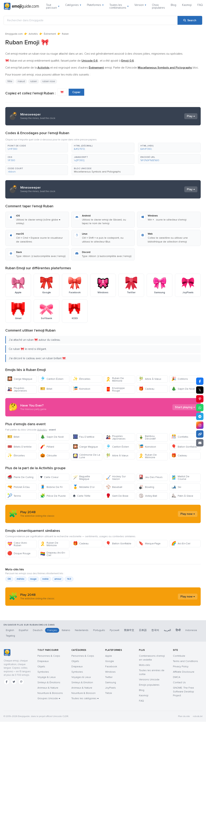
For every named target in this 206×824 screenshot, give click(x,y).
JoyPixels (110, 724)
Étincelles (81, 378)
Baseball (114, 487)
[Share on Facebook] (199, 381)
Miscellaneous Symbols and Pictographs (97, 171)
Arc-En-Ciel (180, 543)
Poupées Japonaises (17, 389)
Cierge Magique (19, 378)
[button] (36, 147)
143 (69, 578)
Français (52, 666)
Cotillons (179, 378)
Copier (76, 92)
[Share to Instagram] (199, 425)
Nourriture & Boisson (83, 729)
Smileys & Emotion (82, 719)
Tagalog (10, 672)
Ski (176, 487)
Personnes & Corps (48, 692)
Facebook (111, 703)
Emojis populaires (149, 721)
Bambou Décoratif (147, 437)
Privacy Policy (180, 703)
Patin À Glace (182, 495)
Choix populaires (158, 6)
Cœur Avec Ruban (17, 544)
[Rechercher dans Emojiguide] (91, 20)
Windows (110, 708)
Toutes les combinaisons (119, 6)
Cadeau (146, 388)
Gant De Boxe (117, 495)
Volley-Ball (148, 495)
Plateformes (95, 5)
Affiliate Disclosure (183, 708)
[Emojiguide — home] (21, 6)
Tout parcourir (52, 6)
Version (140, 5)
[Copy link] (199, 434)
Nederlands (81, 666)
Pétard (47, 446)
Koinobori (81, 388)
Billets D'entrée (19, 446)
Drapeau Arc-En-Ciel (52, 554)
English (10, 666)
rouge (33, 578)
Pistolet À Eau (18, 487)
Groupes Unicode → (48, 735)
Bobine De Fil (51, 487)
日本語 (143, 666)
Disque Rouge (18, 553)
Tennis (14, 495)
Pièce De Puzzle (53, 495)
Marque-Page (150, 543)
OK (9, 578)
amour (57, 578)
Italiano (66, 666)
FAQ (200, 5)
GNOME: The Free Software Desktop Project (183, 728)
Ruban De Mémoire (115, 379)
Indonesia (191, 666)
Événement (50, 33)
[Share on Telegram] (199, 416)
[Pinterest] (21, 718)
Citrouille (48, 455)
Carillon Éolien (51, 378)
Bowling (146, 487)
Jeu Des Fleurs (151, 477)
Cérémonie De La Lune (86, 456)
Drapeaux (43, 697)
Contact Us (179, 719)
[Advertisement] (93, 631)
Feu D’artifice (83, 436)
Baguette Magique (81, 478)
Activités (33, 33)
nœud (21, 81)
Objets (41, 703)
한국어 (155, 666)
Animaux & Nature (47, 724)
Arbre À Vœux (150, 378)
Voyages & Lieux (81, 713)
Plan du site (184, 753)
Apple (108, 692)
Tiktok (108, 729)
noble (45, 578)
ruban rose (48, 81)
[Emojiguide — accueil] (7, 689)
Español (23, 666)
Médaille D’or (84, 487)
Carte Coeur (49, 477)
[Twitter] (14, 718)
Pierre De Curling (20, 477)
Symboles (43, 708)
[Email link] (199, 442)
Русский (114, 666)
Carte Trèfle (81, 495)
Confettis (179, 436)
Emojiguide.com (14, 33)
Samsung (110, 719)
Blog (173, 5)
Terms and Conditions (185, 697)
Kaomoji (187, 5)
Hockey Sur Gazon (116, 478)
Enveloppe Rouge (115, 389)
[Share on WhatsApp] (199, 407)
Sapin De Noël (183, 388)
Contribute (179, 692)
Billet (46, 388)
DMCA (176, 713)
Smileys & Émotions (48, 719)
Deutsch (38, 666)
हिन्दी (178, 666)
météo (20, 578)
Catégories (73, 5)
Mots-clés (144, 701)
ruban (33, 81)
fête (9, 81)
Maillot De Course (180, 478)
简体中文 (129, 666)
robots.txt (197, 753)
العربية (167, 666)
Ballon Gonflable (184, 446)
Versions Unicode (149, 716)
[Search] (190, 20)
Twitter (108, 713)
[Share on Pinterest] (199, 398)
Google (109, 697)
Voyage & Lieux (46, 713)
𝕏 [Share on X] (199, 390)
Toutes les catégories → (85, 735)
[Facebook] (6, 718)
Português (99, 666)
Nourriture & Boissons (50, 729)
